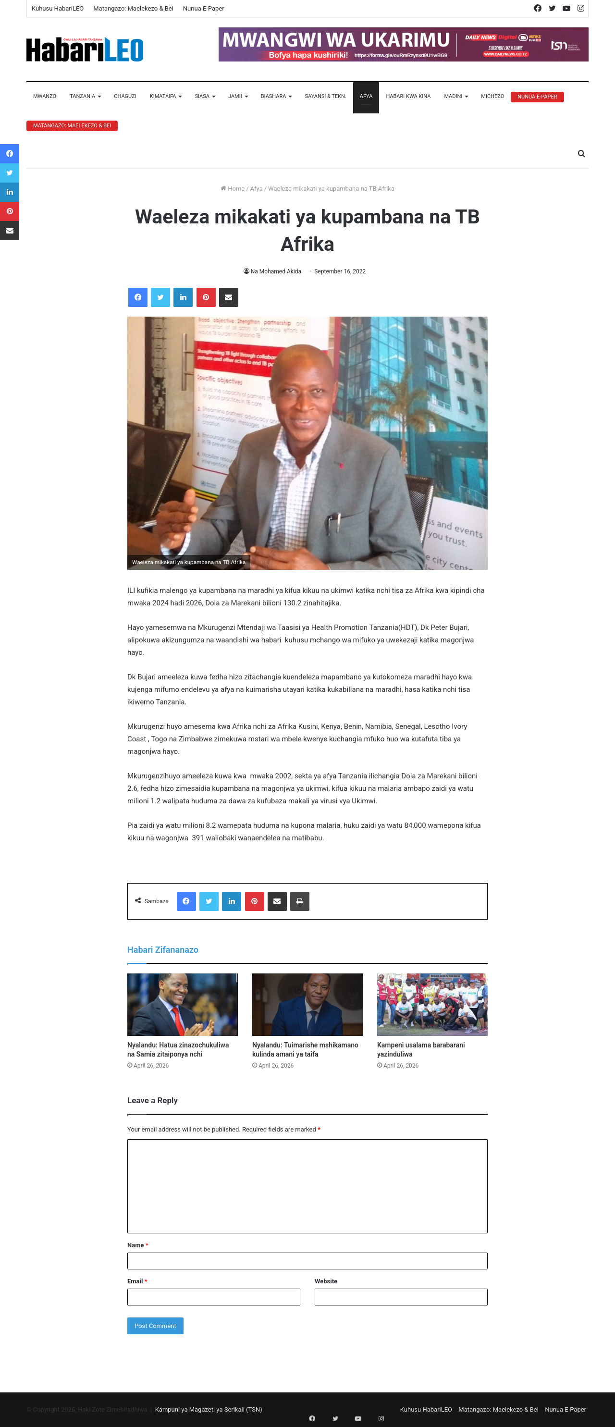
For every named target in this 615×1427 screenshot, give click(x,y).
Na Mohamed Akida (276, 271)
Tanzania (82, 96)
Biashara (273, 96)
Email (137, 1281)
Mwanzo (44, 96)
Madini (453, 96)
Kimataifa (163, 96)
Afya (366, 96)
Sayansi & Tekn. (325, 96)
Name (137, 1245)
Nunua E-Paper (203, 8)
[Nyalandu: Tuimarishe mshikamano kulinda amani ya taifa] (307, 1004)
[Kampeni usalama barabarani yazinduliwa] (432, 1004)
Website (326, 1281)
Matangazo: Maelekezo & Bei (133, 8)
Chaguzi (125, 96)
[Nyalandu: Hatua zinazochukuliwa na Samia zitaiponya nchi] (182, 1004)
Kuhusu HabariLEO (58, 8)
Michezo (492, 96)
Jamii (235, 96)
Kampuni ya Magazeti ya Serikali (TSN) (208, 1409)
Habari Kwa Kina (408, 96)
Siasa (202, 96)
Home (233, 188)
